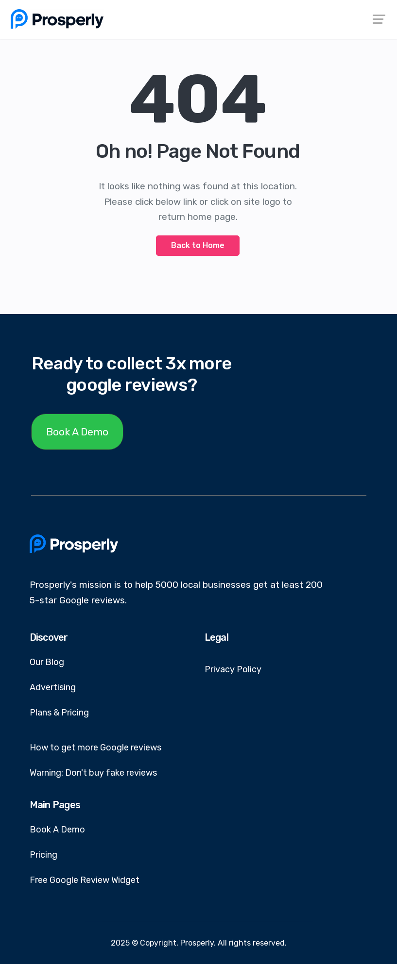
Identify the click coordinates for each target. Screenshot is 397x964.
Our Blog (47, 662)
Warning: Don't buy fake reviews (93, 772)
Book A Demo (77, 432)
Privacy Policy (233, 669)
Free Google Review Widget (84, 880)
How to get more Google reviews (95, 747)
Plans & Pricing (59, 712)
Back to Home (197, 245)
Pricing (43, 854)
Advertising (53, 687)
